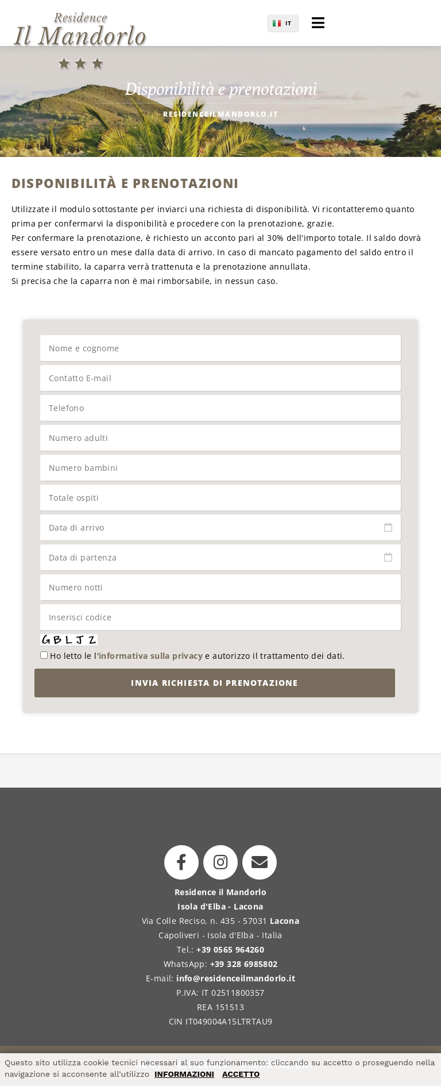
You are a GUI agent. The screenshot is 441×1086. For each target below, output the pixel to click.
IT (288, 23)
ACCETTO (241, 1074)
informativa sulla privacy (151, 655)
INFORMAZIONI (184, 1074)
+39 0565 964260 (230, 949)
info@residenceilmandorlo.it (235, 978)
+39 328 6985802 (244, 963)
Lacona (284, 920)
